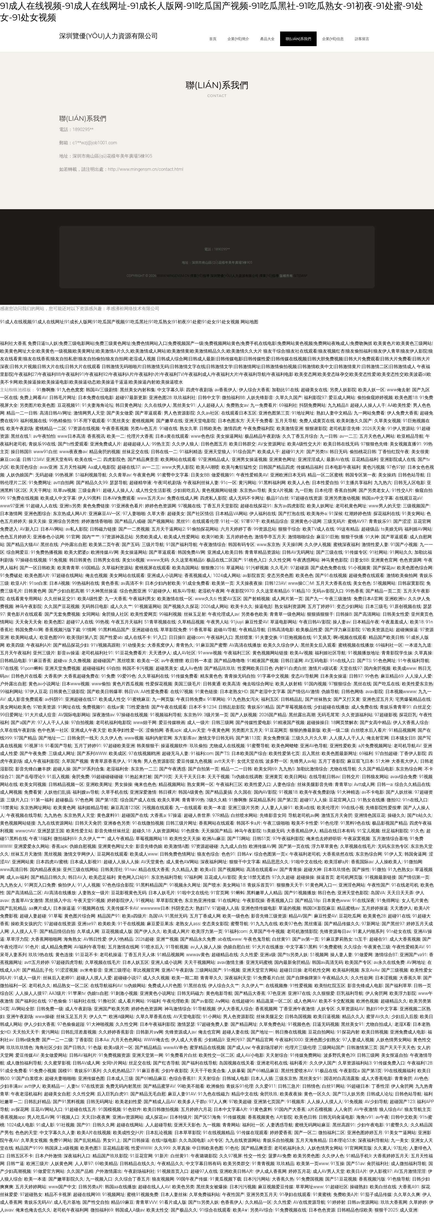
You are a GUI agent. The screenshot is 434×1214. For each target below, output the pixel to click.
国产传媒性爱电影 (253, 722)
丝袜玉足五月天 (71, 1016)
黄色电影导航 (219, 993)
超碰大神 (312, 869)
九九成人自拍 (233, 846)
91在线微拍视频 (148, 823)
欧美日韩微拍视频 (161, 1109)
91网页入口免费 (40, 885)
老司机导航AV (407, 745)
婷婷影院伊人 (120, 900)
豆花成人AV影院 (220, 877)
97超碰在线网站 (67, 575)
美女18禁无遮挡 (254, 877)
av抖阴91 (54, 699)
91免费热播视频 (46, 552)
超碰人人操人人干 (368, 405)
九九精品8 (338, 405)
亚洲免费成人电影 (407, 1032)
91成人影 (45, 1125)
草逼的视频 (289, 908)
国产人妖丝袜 (399, 792)
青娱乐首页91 (260, 885)
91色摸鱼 (190, 830)
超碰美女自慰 (57, 1094)
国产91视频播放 (300, 892)
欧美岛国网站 (185, 567)
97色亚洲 (277, 993)
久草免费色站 (272, 1024)
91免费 (108, 676)
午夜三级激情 (338, 598)
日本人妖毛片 (161, 892)
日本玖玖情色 (337, 869)
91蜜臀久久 (397, 1125)
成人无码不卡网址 (246, 498)
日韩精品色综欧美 (355, 1210)
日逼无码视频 (325, 1024)
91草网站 (216, 699)
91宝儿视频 (368, 830)
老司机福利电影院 (113, 722)
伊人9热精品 (120, 939)
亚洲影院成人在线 (397, 459)
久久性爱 (249, 954)
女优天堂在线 (250, 761)
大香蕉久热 (283, 1179)
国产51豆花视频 (341, 1179)
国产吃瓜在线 (386, 683)
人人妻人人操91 (277, 807)
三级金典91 (89, 490)
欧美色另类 (183, 1186)
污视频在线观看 (157, 807)
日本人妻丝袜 (174, 1194)
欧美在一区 (148, 660)
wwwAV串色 (175, 1047)
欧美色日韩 (305, 1117)
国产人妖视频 (243, 714)
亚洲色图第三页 (274, 413)
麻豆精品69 (392, 676)
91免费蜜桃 (330, 947)
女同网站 (91, 614)
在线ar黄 (115, 707)
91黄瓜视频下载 (225, 1179)
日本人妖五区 (135, 962)
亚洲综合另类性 (63, 521)
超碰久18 (141, 830)
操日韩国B (21, 451)
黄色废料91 (108, 815)
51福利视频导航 (91, 475)
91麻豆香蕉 (40, 660)
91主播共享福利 (356, 482)
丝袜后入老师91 (58, 977)
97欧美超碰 (240, 1101)
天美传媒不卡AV (122, 908)
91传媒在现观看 (252, 1132)
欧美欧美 (107, 923)
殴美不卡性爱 (304, 823)
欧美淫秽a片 (336, 861)
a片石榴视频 (320, 1109)
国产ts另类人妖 (293, 954)
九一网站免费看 (369, 413)
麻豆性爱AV (256, 622)
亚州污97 (235, 1039)
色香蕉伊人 (232, 1202)
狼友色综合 (208, 854)
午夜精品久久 (335, 977)
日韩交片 (351, 776)
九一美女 (400, 1140)
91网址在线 (69, 707)
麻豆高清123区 (125, 807)
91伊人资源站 (401, 428)
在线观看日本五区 (239, 413)
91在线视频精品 (218, 1132)
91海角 (135, 761)
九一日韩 (328, 436)
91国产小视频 (404, 544)
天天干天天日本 (189, 776)
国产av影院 (202, 1001)
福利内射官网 (158, 738)
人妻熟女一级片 (93, 892)
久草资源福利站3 (354, 1063)
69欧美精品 (106, 1163)
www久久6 (205, 598)
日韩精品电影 (13, 660)
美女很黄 (420, 451)
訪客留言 (362, 38)
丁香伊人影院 (413, 753)
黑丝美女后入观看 (318, 645)
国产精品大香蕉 (249, 993)
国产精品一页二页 (383, 591)
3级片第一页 (216, 714)
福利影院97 (315, 397)
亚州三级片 (44, 652)
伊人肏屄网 (376, 993)
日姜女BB (359, 560)
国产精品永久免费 (198, 939)
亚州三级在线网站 (80, 869)
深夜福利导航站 (373, 1140)
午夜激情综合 (212, 544)
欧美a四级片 (134, 916)
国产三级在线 (329, 552)
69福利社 (288, 405)
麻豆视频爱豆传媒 (275, 1186)
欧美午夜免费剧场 (317, 792)
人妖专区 (326, 1008)
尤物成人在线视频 (227, 745)
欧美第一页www (312, 1163)
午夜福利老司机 (305, 854)
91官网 (73, 536)
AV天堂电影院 (187, 1016)
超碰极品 (64, 800)
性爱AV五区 (229, 598)
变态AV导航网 (304, 676)
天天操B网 (292, 544)
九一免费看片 (263, 405)
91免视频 (58, 560)
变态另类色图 (280, 575)
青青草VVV (146, 1202)
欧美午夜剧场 (19, 428)
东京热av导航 (252, 490)
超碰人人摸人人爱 (94, 977)
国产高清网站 (367, 614)
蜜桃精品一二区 (50, 428)
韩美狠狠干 (148, 745)
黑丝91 (183, 521)
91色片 (32, 947)
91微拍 (379, 869)
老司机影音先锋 (344, 428)
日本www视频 (75, 683)
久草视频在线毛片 (358, 846)
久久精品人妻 (185, 869)
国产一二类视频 (133, 529)
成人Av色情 (191, 668)
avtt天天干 (224, 761)
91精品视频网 (402, 730)
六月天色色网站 (126, 1039)
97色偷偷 (57, 1001)
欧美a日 (208, 869)
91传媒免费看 (184, 676)
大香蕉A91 (408, 1186)
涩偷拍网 (154, 730)
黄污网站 (247, 482)
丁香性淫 (380, 1086)
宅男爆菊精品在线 (413, 699)
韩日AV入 (77, 877)
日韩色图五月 (214, 444)
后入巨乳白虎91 (112, 1094)
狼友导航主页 (417, 1109)
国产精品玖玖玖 (219, 668)
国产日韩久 (75, 1047)
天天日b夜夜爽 (95, 1117)
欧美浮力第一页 (207, 931)
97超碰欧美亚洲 (119, 745)
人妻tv (73, 1086)
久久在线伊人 (157, 405)
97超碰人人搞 (225, 908)
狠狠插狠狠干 (320, 614)
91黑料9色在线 (355, 823)
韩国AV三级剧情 (102, 389)
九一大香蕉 (116, 598)
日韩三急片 (289, 1086)
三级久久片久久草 (309, 738)
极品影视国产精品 (389, 823)
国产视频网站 (161, 521)
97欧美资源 (44, 707)
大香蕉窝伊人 (160, 645)
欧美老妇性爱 (128, 1101)
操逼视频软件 (174, 745)
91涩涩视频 (66, 970)
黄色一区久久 (317, 1094)
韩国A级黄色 (190, 792)
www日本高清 (71, 436)
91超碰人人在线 (41, 505)
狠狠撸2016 (212, 567)
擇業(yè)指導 (200, 276)
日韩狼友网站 (375, 776)
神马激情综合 (177, 1008)
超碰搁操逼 (407, 629)
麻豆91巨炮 (327, 536)
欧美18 (417, 622)
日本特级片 (181, 1117)
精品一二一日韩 (21, 413)
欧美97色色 (291, 923)
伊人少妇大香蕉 (39, 1024)
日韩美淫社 (111, 869)
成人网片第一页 (287, 598)
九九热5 (286, 769)
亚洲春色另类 (117, 823)
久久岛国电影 (192, 1140)
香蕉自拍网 (345, 490)
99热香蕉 (354, 591)
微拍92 (394, 800)
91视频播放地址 (363, 652)
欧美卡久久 (242, 606)
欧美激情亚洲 (290, 428)
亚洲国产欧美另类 (111, 1008)
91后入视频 (58, 776)
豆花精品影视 (116, 1148)
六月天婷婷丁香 (236, 529)
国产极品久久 (184, 1210)
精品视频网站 (172, 784)
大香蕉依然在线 (337, 854)
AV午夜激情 (365, 1109)
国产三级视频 (394, 970)
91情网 (89, 629)
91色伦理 (329, 823)
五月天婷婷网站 (30, 1186)
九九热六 (383, 482)
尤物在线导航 (343, 769)
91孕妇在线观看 (295, 1194)
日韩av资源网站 (362, 1202)
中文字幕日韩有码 (203, 1163)
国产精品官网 (260, 1039)
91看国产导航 (58, 745)
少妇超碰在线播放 (331, 707)
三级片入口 (17, 800)
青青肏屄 (403, 1078)
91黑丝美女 (118, 420)
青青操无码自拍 (239, 676)
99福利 (154, 1001)
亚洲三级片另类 (243, 807)
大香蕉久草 (410, 977)
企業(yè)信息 (333, 38)
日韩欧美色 (210, 428)
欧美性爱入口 (257, 784)
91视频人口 (67, 1117)
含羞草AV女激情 (27, 900)
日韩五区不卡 (19, 1155)
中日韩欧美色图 (207, 1148)
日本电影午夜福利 (342, 467)
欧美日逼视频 (326, 1016)
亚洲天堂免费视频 (62, 668)
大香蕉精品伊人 (301, 830)
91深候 (336, 513)
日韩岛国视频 (298, 1016)
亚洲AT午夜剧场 (177, 970)
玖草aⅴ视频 (64, 490)
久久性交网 (280, 560)
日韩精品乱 (292, 699)
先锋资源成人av (180, 1032)
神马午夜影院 (28, 606)
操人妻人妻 (341, 954)
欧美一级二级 (335, 730)
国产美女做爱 (120, 413)
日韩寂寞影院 (411, 583)
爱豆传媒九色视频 (194, 761)
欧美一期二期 (185, 977)
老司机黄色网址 (350, 505)
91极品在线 (326, 1070)
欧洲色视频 (367, 1001)
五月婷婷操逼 (374, 908)
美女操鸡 (387, 475)
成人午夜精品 (120, 838)
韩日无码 (338, 451)
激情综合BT (386, 954)
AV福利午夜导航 (90, 947)
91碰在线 (168, 428)
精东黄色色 (211, 676)
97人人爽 (218, 1101)
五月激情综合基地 (390, 838)
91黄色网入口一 (321, 885)
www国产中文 (62, 1186)
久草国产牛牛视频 (267, 931)
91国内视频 (315, 683)
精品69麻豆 (122, 1202)
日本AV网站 (51, 529)
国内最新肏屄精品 (292, 962)
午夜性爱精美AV (252, 475)
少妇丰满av (11, 1086)
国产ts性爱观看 (73, 444)
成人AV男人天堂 (329, 1171)
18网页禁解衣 (344, 722)
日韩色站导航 (411, 475)
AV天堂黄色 (152, 861)
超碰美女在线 (314, 389)
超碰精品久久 (394, 1001)
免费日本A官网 (368, 598)
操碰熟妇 (359, 1186)
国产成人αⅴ (238, 1047)
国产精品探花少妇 (71, 645)
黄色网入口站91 (133, 877)
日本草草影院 (187, 1132)
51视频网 (319, 954)
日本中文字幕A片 (230, 1109)
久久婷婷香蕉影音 (116, 1032)
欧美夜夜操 (291, 1094)
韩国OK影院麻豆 (319, 908)
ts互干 (361, 939)
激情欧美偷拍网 (401, 575)
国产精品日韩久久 (48, 877)
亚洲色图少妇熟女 (322, 1039)
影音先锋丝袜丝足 (112, 830)
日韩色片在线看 (26, 676)
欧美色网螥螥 (285, 745)
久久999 (162, 1148)
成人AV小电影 (250, 1055)
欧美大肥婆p (76, 552)
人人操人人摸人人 (324, 1101)
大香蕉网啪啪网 (46, 939)
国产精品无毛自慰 (148, 1094)
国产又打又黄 (347, 699)
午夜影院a (349, 1070)
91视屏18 (33, 745)
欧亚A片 (19, 583)
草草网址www (309, 1186)
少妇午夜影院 (174, 1070)
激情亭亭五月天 (270, 536)
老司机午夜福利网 (70, 1210)
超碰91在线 (399, 916)
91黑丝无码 (176, 916)
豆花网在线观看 (112, 854)
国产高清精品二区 (24, 892)
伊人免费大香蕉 (402, 413)
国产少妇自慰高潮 (66, 591)
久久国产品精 (80, 1171)
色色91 (228, 854)
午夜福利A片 (38, 645)
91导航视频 (177, 947)
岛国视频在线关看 (236, 1063)
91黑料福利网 (272, 482)
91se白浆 (38, 583)
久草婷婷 (418, 1202)
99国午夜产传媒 (192, 1179)
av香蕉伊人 (226, 389)
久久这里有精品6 (188, 560)
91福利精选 (190, 451)
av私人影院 (77, 529)
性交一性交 (255, 1155)
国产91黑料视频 (68, 1101)
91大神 (372, 536)
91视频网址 (113, 1194)
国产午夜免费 (33, 753)
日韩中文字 (209, 397)
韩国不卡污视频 (137, 668)
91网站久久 (401, 552)
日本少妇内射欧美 (162, 583)
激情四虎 (232, 428)
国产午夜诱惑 (172, 769)
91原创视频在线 (405, 606)
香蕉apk (173, 730)
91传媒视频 (234, 1117)
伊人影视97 (380, 1171)
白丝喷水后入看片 (368, 730)
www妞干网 (144, 722)
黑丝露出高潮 (302, 714)
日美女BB (200, 475)
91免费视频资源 (114, 1055)
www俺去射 (398, 389)
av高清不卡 (132, 583)
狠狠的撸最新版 (305, 730)
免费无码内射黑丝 (123, 1086)
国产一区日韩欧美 (37, 567)
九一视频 (211, 1125)
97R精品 (220, 815)
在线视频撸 (276, 985)
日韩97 (356, 676)
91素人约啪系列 (368, 931)
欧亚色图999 (52, 637)
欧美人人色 (299, 482)
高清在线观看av (261, 869)
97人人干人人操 (53, 722)
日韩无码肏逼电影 (336, 1117)
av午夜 (382, 1117)
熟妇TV (203, 908)
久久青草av (120, 475)
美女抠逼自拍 (394, 1055)
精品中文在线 (244, 1094)
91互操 (337, 1163)
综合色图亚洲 (133, 591)
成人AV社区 (184, 652)
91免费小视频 (42, 1070)
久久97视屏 (230, 1155)
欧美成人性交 (112, 699)
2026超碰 (144, 939)
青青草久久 (211, 977)
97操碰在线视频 (31, 560)
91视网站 (145, 900)
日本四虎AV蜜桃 (52, 861)
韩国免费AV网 (191, 552)
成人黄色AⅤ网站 (182, 861)
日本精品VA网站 (231, 513)
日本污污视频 (242, 1186)
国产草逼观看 (148, 413)
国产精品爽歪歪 (143, 459)
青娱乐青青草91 (395, 707)
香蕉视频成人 (197, 575)
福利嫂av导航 (86, 792)
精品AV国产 (300, 916)
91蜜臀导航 (258, 745)
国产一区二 (305, 1132)
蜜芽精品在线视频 (207, 1047)
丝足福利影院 (395, 830)
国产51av (355, 1163)
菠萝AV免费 (279, 1155)
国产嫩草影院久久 (66, 1179)
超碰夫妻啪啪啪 (60, 1078)
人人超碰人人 (210, 405)
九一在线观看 (188, 807)
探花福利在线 (386, 513)
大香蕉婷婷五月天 (391, 1155)
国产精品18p (307, 900)
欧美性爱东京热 (417, 683)
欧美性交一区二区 (216, 1055)
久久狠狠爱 (323, 993)
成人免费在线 (364, 707)
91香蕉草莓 (200, 629)
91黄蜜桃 (322, 1194)
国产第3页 (371, 1070)
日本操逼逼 (64, 908)
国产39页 (163, 776)
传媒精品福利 (309, 467)
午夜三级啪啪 (276, 823)
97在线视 (9, 668)
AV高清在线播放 (245, 645)
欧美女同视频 (33, 784)
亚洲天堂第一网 (147, 1055)
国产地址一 (262, 1032)
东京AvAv (370, 970)
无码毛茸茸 (328, 714)
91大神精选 (348, 792)
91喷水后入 (152, 947)
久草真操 (423, 652)
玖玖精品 (285, 1163)
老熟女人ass (187, 923)
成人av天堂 (194, 730)
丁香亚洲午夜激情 (297, 1008)
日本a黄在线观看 (172, 436)
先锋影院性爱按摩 (383, 807)
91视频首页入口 (172, 1171)
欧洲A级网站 (121, 1016)
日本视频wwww (400, 691)
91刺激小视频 (124, 993)
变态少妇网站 (350, 606)
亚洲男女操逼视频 (249, 459)
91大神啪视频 (99, 1024)
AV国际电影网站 (74, 714)
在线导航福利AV (106, 985)
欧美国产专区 (358, 962)
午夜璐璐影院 (204, 1155)
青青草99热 (193, 800)
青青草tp (343, 784)
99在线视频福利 (399, 1070)
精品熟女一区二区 (70, 985)
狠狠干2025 (386, 1210)
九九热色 (53, 815)
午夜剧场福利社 (139, 1171)
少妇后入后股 (404, 1016)
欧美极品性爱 (309, 629)
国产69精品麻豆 (263, 1070)
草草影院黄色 (169, 900)
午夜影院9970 (240, 591)
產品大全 (267, 38)
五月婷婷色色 (239, 536)
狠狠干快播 (352, 536)
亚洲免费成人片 (105, 444)
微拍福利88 (233, 397)
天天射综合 (277, 1055)
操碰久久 (396, 815)
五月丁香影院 (331, 761)
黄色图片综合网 (79, 916)
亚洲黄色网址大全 (115, 846)
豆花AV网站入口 (47, 1109)
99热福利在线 (85, 583)
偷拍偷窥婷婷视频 (375, 397)
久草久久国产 (288, 397)
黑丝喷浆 (244, 637)
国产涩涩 (402, 521)
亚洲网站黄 (23, 861)
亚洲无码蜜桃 (259, 962)
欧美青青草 (68, 567)
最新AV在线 (337, 459)
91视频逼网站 (147, 606)
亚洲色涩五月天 (377, 699)
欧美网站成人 (24, 637)
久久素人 (382, 1148)
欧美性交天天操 (184, 838)
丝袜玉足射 (195, 614)
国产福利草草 (398, 985)
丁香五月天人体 (139, 954)
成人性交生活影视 (153, 490)
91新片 (161, 1155)
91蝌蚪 (238, 892)
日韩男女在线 (106, 560)
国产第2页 (288, 800)
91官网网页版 (358, 1148)
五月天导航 (286, 420)
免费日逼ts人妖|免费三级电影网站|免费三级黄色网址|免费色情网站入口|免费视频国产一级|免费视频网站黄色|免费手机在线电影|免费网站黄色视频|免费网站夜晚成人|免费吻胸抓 (200, 343)
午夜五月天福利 (126, 622)
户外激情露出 (108, 1171)
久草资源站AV (350, 1008)
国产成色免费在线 (328, 567)
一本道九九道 (418, 645)
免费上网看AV (33, 397)
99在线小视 (352, 807)
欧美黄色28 (374, 916)
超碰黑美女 (167, 668)
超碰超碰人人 (136, 444)
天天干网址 (40, 490)
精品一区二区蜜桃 (325, 475)
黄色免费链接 (96, 505)
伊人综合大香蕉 (254, 389)
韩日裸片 (167, 792)
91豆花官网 (141, 1155)
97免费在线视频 (22, 498)
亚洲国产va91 (413, 954)
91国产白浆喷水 (27, 1078)
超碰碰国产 (104, 660)
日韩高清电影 (280, 629)
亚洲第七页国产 (269, 1101)
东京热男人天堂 (79, 815)
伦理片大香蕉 (140, 436)
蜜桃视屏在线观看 (152, 567)
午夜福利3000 (289, 1039)
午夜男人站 (217, 622)
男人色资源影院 (179, 413)
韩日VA (131, 691)
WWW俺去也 (156, 1039)
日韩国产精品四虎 (276, 467)
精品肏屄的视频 (104, 451)
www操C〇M (301, 583)
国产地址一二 (51, 738)
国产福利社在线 (30, 1001)
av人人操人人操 (205, 947)
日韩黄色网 (35, 591)
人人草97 (84, 1163)
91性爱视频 (301, 985)
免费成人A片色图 (165, 985)
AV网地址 (416, 962)
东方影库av (185, 738)
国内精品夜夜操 (45, 869)
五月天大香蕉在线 (333, 583)
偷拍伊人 (67, 885)
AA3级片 (57, 993)
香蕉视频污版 (372, 1179)
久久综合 (352, 947)
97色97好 (396, 467)
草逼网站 (235, 567)
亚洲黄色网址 (282, 459)
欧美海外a (317, 513)
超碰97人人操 (313, 800)
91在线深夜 (363, 900)
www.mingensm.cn (173, 276)
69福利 (366, 753)
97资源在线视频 (84, 428)
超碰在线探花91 (256, 505)
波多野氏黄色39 (339, 1055)
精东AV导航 (184, 591)
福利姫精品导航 (93, 807)
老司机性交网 (317, 970)
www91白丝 (45, 451)
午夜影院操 (253, 900)
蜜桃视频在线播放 (356, 645)
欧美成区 (117, 753)
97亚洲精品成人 (214, 459)
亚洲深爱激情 (143, 792)
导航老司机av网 (303, 815)
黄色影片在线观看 (24, 614)
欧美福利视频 (345, 970)
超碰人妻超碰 (33, 916)
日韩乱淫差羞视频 (78, 1032)
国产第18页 (106, 800)
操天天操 (37, 521)
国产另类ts (317, 451)
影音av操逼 (68, 652)
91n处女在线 (399, 931)
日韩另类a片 (90, 1186)
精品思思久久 (275, 861)
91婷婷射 (336, 1202)
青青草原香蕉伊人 (108, 761)
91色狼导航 (399, 1179)
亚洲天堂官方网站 (260, 970)
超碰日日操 (291, 970)
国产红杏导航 (166, 1063)
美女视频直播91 (405, 444)
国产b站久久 (419, 815)
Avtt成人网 (364, 784)
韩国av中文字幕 (377, 498)
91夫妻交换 (266, 637)
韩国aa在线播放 (120, 1186)
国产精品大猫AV (22, 544)
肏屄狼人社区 (115, 614)
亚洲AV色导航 (313, 745)
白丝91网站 (333, 1086)
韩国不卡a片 (248, 823)
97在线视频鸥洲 (144, 753)
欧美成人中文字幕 (58, 498)
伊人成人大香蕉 (186, 1039)
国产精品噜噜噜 (229, 660)
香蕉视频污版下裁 (62, 629)
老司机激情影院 (302, 931)
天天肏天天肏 (28, 622)
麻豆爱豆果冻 (160, 923)
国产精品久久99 (92, 482)
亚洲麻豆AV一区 (104, 513)
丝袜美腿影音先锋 (315, 784)
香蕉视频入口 (280, 900)
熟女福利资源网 (290, 606)
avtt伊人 (32, 1086)
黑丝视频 (53, 854)
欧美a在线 (305, 807)
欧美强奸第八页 (82, 637)
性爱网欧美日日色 (255, 668)
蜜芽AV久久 (377, 1016)
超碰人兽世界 (197, 815)
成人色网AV (305, 1001)
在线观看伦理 (205, 521)
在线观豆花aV (408, 498)
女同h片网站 (114, 1063)
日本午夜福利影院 (157, 1024)
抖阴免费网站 (312, 405)
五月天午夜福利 (15, 652)
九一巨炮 (304, 490)
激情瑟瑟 (186, 1024)
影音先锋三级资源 (268, 916)
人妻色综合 (284, 784)
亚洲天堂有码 (59, 459)
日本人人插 (262, 1078)
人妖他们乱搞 (57, 792)
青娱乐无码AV (37, 1202)
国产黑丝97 (393, 923)
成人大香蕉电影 (376, 1078)
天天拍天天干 (25, 1032)
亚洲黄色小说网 (305, 521)
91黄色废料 (261, 1109)
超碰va (60, 660)
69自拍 (113, 668)
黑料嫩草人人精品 (264, 892)
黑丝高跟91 (343, 1125)
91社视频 (65, 1125)
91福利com (202, 753)
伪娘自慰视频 (82, 846)
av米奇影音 (91, 970)
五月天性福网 (73, 467)
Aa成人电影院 (101, 467)
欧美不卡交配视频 (336, 1001)
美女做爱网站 (53, 1055)
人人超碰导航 (158, 1125)
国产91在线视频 (331, 575)
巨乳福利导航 (350, 993)
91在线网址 (229, 900)
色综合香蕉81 (182, 1078)
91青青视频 (263, 1163)
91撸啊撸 (46, 389)
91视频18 (288, 792)
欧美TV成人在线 (319, 529)
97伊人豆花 (36, 691)
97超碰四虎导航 (67, 962)
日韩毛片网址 (62, 397)
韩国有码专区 (241, 544)
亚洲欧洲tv (395, 598)
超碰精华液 (140, 482)
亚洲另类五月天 (261, 1194)
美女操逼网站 (229, 436)
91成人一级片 (27, 977)
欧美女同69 (265, 769)
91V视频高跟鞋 (106, 645)
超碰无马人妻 (175, 753)
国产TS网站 (238, 838)
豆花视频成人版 (116, 931)
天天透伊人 (160, 652)
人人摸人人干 (24, 931)
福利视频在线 (33, 420)
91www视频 (210, 652)
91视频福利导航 (166, 714)
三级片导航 (153, 544)
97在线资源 (92, 1086)
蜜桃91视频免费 (142, 1194)
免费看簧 (33, 792)
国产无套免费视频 (62, 614)
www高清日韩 (14, 869)
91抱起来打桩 (138, 776)
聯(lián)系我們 (298, 38)
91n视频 (232, 970)
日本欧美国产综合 (249, 753)
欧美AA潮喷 (207, 467)
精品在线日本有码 (337, 830)
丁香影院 (84, 1039)
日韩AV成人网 (86, 1063)
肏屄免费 (80, 776)
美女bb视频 (133, 560)
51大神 (382, 761)
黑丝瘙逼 (313, 923)
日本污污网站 (256, 1179)
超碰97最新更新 (131, 397)
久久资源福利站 (357, 714)
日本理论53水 (342, 1140)
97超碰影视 (385, 714)
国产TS (364, 660)
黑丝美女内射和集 (137, 389)
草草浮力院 (17, 939)
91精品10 (300, 591)
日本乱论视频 (159, 1132)
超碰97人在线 (79, 622)
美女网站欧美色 (15, 707)
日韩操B (344, 614)
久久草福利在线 (153, 676)
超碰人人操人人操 (121, 861)
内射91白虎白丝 (290, 668)
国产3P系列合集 (88, 769)
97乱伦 (400, 1148)
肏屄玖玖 (269, 1094)
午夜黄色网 (144, 475)
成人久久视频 (156, 977)
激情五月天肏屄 (336, 815)
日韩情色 (311, 1086)
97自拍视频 (82, 722)
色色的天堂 (26, 1132)
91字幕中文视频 (273, 676)
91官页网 (220, 892)
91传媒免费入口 (389, 1063)
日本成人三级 (120, 1078)
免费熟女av (237, 405)
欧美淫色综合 (24, 467)
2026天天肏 (374, 428)
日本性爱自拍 (325, 482)
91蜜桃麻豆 (138, 699)
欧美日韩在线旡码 (341, 444)
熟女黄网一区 (200, 784)
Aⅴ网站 (222, 1001)
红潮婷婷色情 (358, 513)
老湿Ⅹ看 (402, 1024)
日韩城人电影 (235, 1078)
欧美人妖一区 (371, 389)
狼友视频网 (163, 1179)
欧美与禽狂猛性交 (239, 467)
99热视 (102, 622)
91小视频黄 (359, 567)
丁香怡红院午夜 (393, 451)
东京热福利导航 (166, 877)
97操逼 (175, 815)
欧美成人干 (268, 451)
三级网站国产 (208, 970)
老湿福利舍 (117, 769)
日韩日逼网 (292, 660)
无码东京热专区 (393, 846)
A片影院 (284, 1117)
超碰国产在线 (135, 815)
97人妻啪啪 (134, 513)
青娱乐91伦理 (239, 1086)
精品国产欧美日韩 (386, 637)
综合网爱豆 (17, 552)
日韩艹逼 (15, 1163)
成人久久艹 (121, 606)
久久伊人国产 (322, 1063)
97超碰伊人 (159, 591)
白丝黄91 (281, 939)
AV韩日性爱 (95, 939)
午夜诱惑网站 (306, 560)
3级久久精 (216, 800)
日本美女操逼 (333, 676)
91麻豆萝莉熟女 (337, 939)
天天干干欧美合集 (208, 1070)
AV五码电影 (316, 660)
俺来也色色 (145, 784)
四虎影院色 (114, 459)
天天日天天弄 (400, 892)
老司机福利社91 (97, 652)
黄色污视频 (374, 467)
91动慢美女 (134, 645)
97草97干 (250, 521)
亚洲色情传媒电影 (259, 908)
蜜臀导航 (239, 923)
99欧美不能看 (190, 1086)
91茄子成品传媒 (376, 1194)
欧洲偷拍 (215, 1086)
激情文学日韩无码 (216, 738)
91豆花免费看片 (131, 652)
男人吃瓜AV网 (41, 1117)
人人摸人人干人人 (347, 738)
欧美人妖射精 (288, 683)
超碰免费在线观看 (366, 575)
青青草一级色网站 (287, 614)
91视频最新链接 (380, 877)
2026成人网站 (215, 606)
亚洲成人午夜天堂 (88, 730)
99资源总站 (265, 529)
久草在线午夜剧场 (17, 730)
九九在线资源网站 (55, 823)
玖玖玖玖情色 (19, 1047)
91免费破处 (11, 575)
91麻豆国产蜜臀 (211, 645)
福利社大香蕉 (13, 343)
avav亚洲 (48, 467)
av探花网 (20, 1109)
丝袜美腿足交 (269, 1016)
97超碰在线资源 (306, 498)
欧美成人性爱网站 (181, 536)
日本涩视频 (386, 977)
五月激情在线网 (123, 947)
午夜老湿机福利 (26, 1094)
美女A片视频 (280, 490)
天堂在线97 (350, 668)
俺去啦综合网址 (257, 683)
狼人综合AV (390, 1109)
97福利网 (193, 877)
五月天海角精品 (311, 1140)
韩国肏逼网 (415, 854)
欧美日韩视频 (374, 1032)
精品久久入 (353, 1016)
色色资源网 (410, 560)
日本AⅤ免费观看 (119, 498)
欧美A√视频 (301, 652)
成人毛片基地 (67, 1202)
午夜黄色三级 (377, 947)
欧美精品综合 (275, 521)
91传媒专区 (356, 552)
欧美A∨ (240, 1210)
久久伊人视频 (317, 544)
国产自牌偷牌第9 (303, 977)
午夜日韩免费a (190, 699)
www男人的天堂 (385, 505)
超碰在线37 (128, 467)
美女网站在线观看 (127, 575)
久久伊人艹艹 (92, 838)
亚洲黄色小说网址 (157, 993)
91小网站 (212, 1016)
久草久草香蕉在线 (153, 1016)
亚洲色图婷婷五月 (365, 1132)
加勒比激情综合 (311, 769)
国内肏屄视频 (377, 668)
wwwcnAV (25, 830)
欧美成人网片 (176, 931)
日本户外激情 (48, 1155)
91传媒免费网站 (305, 1055)
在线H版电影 (164, 1140)
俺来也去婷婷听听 (324, 838)
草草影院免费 (173, 629)
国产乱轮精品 (13, 908)
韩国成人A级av (129, 1210)
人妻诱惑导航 (279, 1125)
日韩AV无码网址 (298, 552)
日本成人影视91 (86, 861)
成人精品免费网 (56, 947)
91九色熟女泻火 (243, 699)
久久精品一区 (258, 1202)
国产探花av (384, 567)
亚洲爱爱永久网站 (31, 846)
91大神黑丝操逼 (101, 591)
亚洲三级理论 (117, 970)
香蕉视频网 (266, 1008)
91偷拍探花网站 (202, 529)
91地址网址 (303, 413)
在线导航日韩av (324, 776)
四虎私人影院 (213, 498)
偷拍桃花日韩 (363, 451)
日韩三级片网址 (181, 823)
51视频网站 (384, 583)
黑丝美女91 (184, 405)
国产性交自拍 (95, 1202)
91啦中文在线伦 (306, 861)
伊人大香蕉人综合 (410, 722)
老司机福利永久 (289, 1148)
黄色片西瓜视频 (127, 683)
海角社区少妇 (48, 1047)
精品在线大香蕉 (153, 869)
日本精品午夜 (366, 622)
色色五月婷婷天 (15, 536)
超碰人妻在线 (235, 1032)
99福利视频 (170, 614)
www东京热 (268, 544)
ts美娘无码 (391, 529)
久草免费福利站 (204, 1194)
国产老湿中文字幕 (267, 691)
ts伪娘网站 (135, 985)
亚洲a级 (268, 954)
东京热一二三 (144, 769)
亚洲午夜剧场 (19, 1016)
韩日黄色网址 (128, 405)
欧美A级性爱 (90, 598)
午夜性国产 (378, 885)
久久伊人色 (111, 738)
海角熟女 (72, 939)
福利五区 (270, 699)
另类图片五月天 (247, 730)
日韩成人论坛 (379, 1094)
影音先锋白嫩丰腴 (33, 769)
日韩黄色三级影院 (67, 691)
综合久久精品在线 (412, 784)
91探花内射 (348, 1032)
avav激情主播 (230, 962)
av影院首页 (254, 575)
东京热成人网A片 (70, 513)
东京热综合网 (409, 769)
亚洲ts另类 (70, 505)
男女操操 (123, 784)
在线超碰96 (243, 1001)
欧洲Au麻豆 (213, 838)
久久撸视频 (80, 660)
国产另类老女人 (374, 490)
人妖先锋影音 (260, 397)
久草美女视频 (387, 420)
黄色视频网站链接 (219, 490)
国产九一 (314, 598)
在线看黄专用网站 (24, 598)
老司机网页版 (349, 877)
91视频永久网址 (185, 885)
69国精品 (90, 567)
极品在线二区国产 (224, 560)
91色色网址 (384, 660)
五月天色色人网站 (377, 436)
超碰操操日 (318, 722)
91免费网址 (40, 482)
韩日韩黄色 (80, 560)
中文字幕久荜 (170, 389)
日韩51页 (261, 838)
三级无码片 (334, 521)
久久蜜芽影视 (57, 1063)
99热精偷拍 (60, 420)
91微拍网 (413, 861)
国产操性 (361, 869)
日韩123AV (33, 459)
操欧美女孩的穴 (26, 923)
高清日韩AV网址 (55, 413)
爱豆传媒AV (26, 1055)
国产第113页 (248, 738)
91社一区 (230, 521)
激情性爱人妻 (375, 544)
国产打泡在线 (291, 513)
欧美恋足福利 (102, 877)
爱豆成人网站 (342, 397)
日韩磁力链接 (103, 529)
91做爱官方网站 (48, 1171)
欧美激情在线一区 (175, 598)
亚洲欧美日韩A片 (236, 1171)
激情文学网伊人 (79, 854)
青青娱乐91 (380, 521)
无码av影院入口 (327, 591)
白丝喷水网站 (244, 815)
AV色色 (421, 1078)
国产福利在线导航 (199, 1063)
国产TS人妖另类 (349, 1094)
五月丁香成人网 (205, 916)
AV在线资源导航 (309, 1202)
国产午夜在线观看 (169, 707)
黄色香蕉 (110, 583)
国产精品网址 (244, 1024)
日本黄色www (336, 900)
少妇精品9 (214, 1039)
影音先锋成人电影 (365, 985)
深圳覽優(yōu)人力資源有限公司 (234, 276)
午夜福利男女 (142, 598)
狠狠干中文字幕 (244, 861)
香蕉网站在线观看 (216, 823)
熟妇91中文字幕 (382, 1008)
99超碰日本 (358, 1086)
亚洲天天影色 (187, 1125)
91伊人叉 (393, 854)
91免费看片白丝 (269, 977)
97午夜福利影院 (288, 838)
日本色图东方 (231, 420)
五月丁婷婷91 (321, 606)
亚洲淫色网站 (352, 885)
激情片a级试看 (322, 668)
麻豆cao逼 (10, 459)
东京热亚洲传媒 (200, 900)
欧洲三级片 (37, 1163)
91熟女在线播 (371, 800)
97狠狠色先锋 (374, 444)
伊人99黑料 (89, 498)
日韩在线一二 (164, 451)
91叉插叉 (322, 637)
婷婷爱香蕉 (281, 1132)
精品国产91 (108, 916)
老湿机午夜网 (211, 591)
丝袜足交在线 (135, 451)
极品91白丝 (277, 498)
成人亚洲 (408, 1210)
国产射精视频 (256, 598)
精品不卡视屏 (58, 1194)
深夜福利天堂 (237, 977)
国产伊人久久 (147, 931)
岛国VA (378, 892)
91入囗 (160, 637)
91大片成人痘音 (40, 714)
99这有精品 (348, 529)
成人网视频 (11, 792)
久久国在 (243, 792)
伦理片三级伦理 (300, 1047)
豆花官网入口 (342, 800)
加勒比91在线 (285, 389)
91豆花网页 (276, 730)
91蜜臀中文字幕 (173, 475)
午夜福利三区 (237, 652)
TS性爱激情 (137, 707)
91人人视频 (89, 885)
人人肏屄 (343, 1109)
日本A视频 (59, 583)
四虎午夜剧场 (199, 389)
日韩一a (385, 784)
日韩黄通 (212, 683)
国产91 (84, 1125)
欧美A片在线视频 (94, 1132)
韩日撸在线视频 (290, 1032)
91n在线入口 (342, 660)
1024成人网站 (227, 575)
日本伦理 (323, 490)
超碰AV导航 (225, 629)
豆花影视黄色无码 (128, 892)
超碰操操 (305, 877)
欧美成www (404, 668)
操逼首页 (325, 877)
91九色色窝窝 (70, 389)
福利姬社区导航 (330, 652)
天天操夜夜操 (249, 583)
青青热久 (184, 645)
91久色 (417, 830)
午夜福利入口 (219, 637)
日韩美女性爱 (396, 614)
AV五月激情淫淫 (410, 1171)
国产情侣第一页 (413, 877)
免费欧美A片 (345, 1194)
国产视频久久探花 (181, 606)
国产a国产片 (23, 722)
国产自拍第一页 (203, 769)
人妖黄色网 (61, 1163)
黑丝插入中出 (58, 900)
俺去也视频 (96, 575)
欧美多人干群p (192, 1101)
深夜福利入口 (77, 1155)
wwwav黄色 (197, 954)
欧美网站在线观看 (178, 459)
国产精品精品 (148, 1047)
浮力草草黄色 (324, 846)
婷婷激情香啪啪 (96, 521)
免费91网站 (60, 1140)
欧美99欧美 (213, 536)
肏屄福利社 (378, 1163)
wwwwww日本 (154, 908)
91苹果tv (76, 993)
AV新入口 (29, 529)
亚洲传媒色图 (91, 1078)
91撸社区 (107, 1001)
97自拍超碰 (386, 753)
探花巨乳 (408, 714)
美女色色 (362, 583)
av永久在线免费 (389, 962)
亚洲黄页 (274, 776)
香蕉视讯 (96, 436)
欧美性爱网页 (143, 614)
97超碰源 (299, 567)
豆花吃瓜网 (350, 916)
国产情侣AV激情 (303, 691)
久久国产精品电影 (376, 769)
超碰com (195, 637)
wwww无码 (158, 560)
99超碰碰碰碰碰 (107, 776)
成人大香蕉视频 (404, 939)
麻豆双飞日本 (360, 761)
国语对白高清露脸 (341, 1078)
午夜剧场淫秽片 (267, 1047)
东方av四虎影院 (289, 505)
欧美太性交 (157, 1210)
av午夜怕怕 (44, 436)
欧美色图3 (90, 1148)
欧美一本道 (215, 807)
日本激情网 (11, 513)
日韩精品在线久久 (137, 1163)
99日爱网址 (11, 714)
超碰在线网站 (130, 1125)
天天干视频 (218, 776)
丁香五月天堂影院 (220, 505)
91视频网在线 (90, 908)
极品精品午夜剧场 (262, 436)
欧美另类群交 (236, 1163)
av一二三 (348, 436)
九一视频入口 (99, 1179)
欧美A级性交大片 (304, 444)
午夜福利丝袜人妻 (201, 482)
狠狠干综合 (289, 529)
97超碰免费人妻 (213, 1024)
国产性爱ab (111, 637)
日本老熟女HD (234, 691)
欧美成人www (143, 854)
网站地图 (249, 321)
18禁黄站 (9, 807)
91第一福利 (42, 800)
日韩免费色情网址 (177, 854)
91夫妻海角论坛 (97, 405)
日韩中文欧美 (404, 1117)
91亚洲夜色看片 (127, 505)
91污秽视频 (257, 567)
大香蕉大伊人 (404, 761)
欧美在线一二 (88, 459)
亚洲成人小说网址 (164, 575)
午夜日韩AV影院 (315, 622)
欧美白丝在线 (383, 1186)
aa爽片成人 (40, 908)
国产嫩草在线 (169, 420)
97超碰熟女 (31, 1194)
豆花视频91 (68, 405)
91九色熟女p (400, 869)
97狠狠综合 (340, 683)
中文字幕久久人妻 (57, 1132)
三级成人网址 (61, 753)
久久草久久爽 (407, 1194)
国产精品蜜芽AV (159, 1086)
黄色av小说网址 (44, 683)
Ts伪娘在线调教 (247, 776)
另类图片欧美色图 (37, 405)
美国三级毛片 (187, 683)
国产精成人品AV (159, 1101)
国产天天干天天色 (397, 1047)
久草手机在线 (114, 792)
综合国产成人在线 (138, 800)
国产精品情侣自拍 (57, 931)
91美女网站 (413, 513)
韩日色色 (326, 892)
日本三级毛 (376, 606)
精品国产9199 (29, 1148)
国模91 (65, 1070)
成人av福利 (17, 877)
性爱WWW (141, 1148)
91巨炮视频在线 (295, 637)
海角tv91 (365, 1117)
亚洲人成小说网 (166, 962)
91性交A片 (402, 490)
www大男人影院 (178, 467)
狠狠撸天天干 (290, 885)
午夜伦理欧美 (175, 1001)
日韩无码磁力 (190, 993)
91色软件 (132, 1109)
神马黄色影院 (334, 560)
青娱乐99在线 (42, 444)
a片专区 (215, 1140)
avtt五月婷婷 (36, 962)
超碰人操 (62, 769)
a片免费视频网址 (375, 745)
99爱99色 (126, 676)
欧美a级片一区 (118, 1047)
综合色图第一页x (270, 854)
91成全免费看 (196, 583)
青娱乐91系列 (87, 1070)
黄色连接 (64, 954)
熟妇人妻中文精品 (334, 413)
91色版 (95, 1047)
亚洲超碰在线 (145, 629)
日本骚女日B (403, 738)
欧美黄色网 (64, 807)
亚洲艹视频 (167, 939)
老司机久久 (40, 985)
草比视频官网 (146, 970)
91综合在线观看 (215, 1210)
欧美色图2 (54, 622)
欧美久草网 (168, 800)
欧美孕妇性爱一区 (125, 730)
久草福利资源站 (117, 567)
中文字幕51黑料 (301, 947)
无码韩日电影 (94, 606)
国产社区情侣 (200, 513)
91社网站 (379, 552)
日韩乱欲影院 (231, 707)
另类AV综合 (261, 1210)
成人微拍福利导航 (24, 1063)
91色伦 (232, 1148)
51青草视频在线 (160, 622)
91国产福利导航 (181, 544)
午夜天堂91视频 (89, 900)
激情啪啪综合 (301, 536)
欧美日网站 (296, 776)
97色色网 (84, 800)
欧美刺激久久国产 (354, 420)
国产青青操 (291, 869)
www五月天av (151, 498)
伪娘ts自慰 (97, 993)
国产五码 (131, 544)
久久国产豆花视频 (61, 606)
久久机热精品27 (119, 1070)
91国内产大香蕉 (290, 1109)
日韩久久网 (103, 1125)
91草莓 (55, 916)
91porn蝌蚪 (31, 668)
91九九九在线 (264, 923)
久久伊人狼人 (185, 444)
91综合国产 (244, 451)
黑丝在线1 (21, 436)
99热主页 (161, 444)
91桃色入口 (255, 560)
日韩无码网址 (99, 1101)
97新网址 (370, 923)
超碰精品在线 (224, 954)
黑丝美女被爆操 (211, 1186)
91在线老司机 (404, 885)
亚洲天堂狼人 (217, 451)
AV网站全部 (22, 1008)
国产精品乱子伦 (37, 970)
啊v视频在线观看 (349, 637)
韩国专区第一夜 (360, 475)
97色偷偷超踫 (70, 1024)
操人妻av (341, 622)
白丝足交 (422, 707)
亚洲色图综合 (37, 513)
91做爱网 (363, 954)
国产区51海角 (207, 1117)
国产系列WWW (92, 753)
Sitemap (301, 276)
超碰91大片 (292, 451)
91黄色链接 (206, 691)
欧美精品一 (53, 1086)
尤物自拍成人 (379, 1024)
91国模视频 (109, 1109)
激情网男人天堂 (89, 413)
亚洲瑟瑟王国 (50, 830)
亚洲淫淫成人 (311, 459)
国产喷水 (212, 885)
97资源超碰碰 (204, 846)
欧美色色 (304, 575)
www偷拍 (101, 683)
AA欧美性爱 (399, 405)
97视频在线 (189, 505)
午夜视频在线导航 (24, 815)
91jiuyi (237, 622)
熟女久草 (188, 428)
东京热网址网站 (35, 807)
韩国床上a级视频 (61, 1148)
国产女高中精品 (375, 722)
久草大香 (156, 513)
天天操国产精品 (216, 830)
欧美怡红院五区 (329, 985)
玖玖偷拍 (198, 745)
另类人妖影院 (343, 389)
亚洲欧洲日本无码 (288, 475)
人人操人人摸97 (31, 993)
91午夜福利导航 (413, 660)
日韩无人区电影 (409, 482)
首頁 (212, 38)
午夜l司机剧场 (167, 482)
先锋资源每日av (335, 931)
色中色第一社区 (52, 730)
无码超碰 (44, 475)
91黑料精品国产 (114, 629)
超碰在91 (378, 939)
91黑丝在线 (195, 985)
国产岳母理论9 (30, 776)
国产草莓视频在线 (294, 707)
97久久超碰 (283, 877)
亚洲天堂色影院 (352, 892)
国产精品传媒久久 (342, 923)
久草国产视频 (75, 761)
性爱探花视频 (159, 683)
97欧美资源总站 (378, 629)
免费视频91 (93, 707)
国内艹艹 (91, 536)
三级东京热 (286, 1078)
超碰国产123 (402, 1101)
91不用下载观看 (89, 420)
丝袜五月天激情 (26, 854)
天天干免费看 (259, 420)
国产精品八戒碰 (130, 521)
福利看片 (298, 1063)
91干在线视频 (131, 923)
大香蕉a (158, 815)
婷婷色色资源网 (160, 505)
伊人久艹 (98, 1016)
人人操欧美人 (388, 861)
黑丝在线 (49, 544)
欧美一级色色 (236, 916)
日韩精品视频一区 (66, 784)
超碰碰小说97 (127, 977)
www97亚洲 (12, 505)
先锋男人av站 (303, 761)
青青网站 (231, 1125)
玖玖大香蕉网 (394, 1202)
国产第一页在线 (293, 846)
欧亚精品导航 (410, 436)
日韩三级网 (222, 722)
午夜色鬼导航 (257, 939)
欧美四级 (15, 645)
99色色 (372, 676)
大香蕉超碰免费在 (81, 676)
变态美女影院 (215, 923)
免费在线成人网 (182, 498)
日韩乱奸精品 (37, 1101)
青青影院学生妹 (396, 652)
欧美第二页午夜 (104, 544)
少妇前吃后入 (186, 490)
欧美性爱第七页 (284, 753)
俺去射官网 (377, 738)
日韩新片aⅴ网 (149, 1032)
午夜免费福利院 (258, 428)
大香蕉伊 (53, 676)
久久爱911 (265, 1086)
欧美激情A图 (176, 846)
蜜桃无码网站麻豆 (312, 1125)
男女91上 (112, 1140)
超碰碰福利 (93, 668)
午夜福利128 (419, 1063)
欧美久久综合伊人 (281, 645)
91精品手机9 (358, 1155)
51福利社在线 (82, 1001)
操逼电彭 (263, 606)
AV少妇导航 (376, 1101)
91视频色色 (299, 1024)
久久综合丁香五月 (132, 1179)
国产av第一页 (305, 939)
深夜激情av (103, 714)
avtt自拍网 (63, 482)
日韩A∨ (244, 854)
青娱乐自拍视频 (278, 1140)
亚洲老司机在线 (272, 1063)
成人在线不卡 (137, 637)
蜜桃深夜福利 (346, 544)
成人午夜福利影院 (42, 761)
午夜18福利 (40, 838)
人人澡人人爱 (418, 676)
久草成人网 (88, 931)
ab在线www (230, 939)
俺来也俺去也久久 (33, 1210)
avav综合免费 (403, 776)
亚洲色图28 (160, 397)
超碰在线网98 (86, 1194)
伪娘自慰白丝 (236, 947)
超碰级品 (370, 529)
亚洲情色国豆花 (369, 815)
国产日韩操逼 (136, 1140)
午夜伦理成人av (223, 614)
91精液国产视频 (262, 660)
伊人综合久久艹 (223, 985)
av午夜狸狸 (172, 660)
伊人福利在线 (262, 513)
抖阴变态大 (182, 908)
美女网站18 (234, 885)
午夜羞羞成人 (394, 622)
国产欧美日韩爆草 (104, 691)
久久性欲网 (362, 977)
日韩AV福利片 (83, 1055)
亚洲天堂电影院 (200, 420)
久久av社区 (208, 413)
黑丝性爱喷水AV (297, 1070)
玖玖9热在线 (41, 954)
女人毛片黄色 (415, 900)
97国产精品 (25, 738)
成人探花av (156, 1117)
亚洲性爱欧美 (343, 745)
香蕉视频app (12, 1117)
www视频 (134, 738)
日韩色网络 (352, 691)
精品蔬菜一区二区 (274, 1001)
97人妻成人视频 (358, 1039)
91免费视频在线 (290, 1210)
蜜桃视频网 (143, 420)
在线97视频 (181, 691)
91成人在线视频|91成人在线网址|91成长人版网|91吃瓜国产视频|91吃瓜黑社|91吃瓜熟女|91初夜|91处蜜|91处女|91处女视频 (119, 321)
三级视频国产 (416, 505)
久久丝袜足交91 (60, 598)
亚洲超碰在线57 (81, 699)
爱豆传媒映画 (172, 722)
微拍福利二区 (331, 1132)
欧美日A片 (357, 1171)
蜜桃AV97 (357, 521)
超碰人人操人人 (118, 490)
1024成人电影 (20, 1125)
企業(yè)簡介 (238, 38)
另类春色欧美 (254, 614)
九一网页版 (163, 699)
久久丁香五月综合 (300, 436)
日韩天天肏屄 (88, 823)
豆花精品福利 (365, 459)
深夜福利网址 (213, 861)
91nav (130, 869)
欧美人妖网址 (320, 505)
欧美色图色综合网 (414, 567)
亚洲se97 (87, 923)
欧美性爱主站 (79, 830)
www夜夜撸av (73, 451)
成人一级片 (198, 722)
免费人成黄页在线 (317, 420)
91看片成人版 (172, 1202)
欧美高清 (231, 683)
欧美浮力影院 (402, 993)
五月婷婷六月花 (196, 1109)
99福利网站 (11, 691)
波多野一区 (276, 761)
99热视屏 (64, 475)
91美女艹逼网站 (400, 1132)
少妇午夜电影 (370, 1125)
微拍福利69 (65, 838)
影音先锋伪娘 (149, 846)
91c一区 (229, 482)
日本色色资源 (322, 1210)
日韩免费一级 (50, 1008)
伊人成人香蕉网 (270, 1171)
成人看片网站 (131, 1001)
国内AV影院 (265, 792)
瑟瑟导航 (118, 482)
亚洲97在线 (299, 993)
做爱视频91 (222, 475)
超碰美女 (176, 513)
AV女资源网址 (271, 444)
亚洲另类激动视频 (342, 498)
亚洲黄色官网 (384, 560)
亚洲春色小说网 (48, 536)
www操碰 (44, 1016)
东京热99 (193, 714)
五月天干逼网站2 (168, 529)
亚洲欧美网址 (99, 784)
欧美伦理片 (328, 807)
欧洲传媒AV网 (104, 552)
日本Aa (102, 1039)
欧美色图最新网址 (339, 753)
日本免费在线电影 (95, 397)
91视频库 (296, 1101)
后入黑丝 (311, 753)
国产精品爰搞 (218, 792)
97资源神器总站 (117, 536)
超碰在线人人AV (154, 1186)
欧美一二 (116, 436)
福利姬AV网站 (418, 529)
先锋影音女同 (273, 815)
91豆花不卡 (86, 954)
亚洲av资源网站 (127, 1117)
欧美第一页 (223, 583)
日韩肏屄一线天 (82, 738)
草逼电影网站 (283, 622)
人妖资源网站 (166, 830)
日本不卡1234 (202, 707)
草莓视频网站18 (151, 838)
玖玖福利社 (185, 397)
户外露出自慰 (73, 544)
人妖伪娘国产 (19, 475)
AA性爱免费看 (154, 691)
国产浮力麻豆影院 (342, 629)
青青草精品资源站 (262, 552)
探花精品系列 (262, 800)
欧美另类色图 (306, 1155)
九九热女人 (11, 885)
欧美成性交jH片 (128, 1132)
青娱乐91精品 (260, 707)
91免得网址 (388, 900)
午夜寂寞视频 (356, 838)
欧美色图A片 (37, 575)
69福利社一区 (389, 645)
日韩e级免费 (28, 1039)
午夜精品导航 (252, 629)
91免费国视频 (309, 1179)
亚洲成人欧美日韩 (225, 552)
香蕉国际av (362, 861)
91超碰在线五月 (80, 1109)
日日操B (177, 637)
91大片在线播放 (268, 947)
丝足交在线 (140, 1063)
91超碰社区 (336, 1186)
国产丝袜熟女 (318, 699)
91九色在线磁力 (213, 1094)
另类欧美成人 (148, 536)
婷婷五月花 (299, 1171)
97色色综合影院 (118, 885)
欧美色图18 (406, 397)
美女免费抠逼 (276, 738)
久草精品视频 (191, 622)
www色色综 (202, 436)
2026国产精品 (273, 714)
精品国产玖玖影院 (110, 1155)
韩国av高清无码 (327, 962)
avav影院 (374, 691)
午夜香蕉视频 (115, 428)
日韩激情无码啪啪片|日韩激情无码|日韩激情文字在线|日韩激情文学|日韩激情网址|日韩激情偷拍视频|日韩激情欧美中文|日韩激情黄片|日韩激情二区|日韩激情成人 (259, 366)
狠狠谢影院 (316, 428)
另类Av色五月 (143, 428)
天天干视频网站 (199, 962)
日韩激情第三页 (362, 1047)
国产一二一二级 (57, 1039)
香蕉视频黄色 (261, 1117)
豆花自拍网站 (321, 1032)
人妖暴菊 (236, 1070)
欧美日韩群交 (242, 444)
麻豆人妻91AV (182, 1094)
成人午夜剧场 (78, 1008)
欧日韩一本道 (198, 660)
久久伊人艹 (252, 985)
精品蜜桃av (348, 908)
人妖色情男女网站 (393, 1039)
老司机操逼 (111, 954)
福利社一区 (253, 1125)
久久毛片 (279, 567)
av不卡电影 (373, 792)
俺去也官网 (209, 1032)
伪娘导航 (330, 691)
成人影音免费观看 (25, 699)
